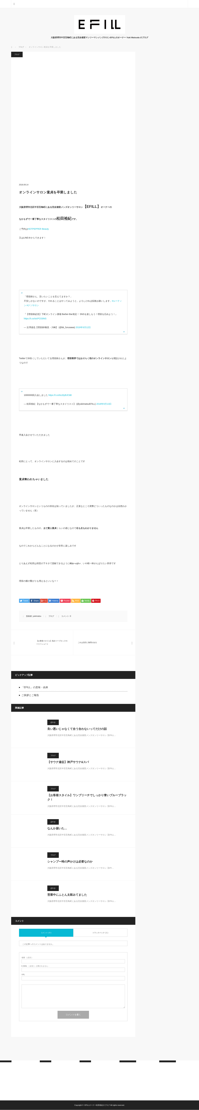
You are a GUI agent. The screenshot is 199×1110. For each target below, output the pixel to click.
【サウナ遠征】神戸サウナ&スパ (68, 762)
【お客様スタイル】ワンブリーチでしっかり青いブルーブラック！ (87, 798)
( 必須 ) (27, 958)
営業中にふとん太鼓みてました (67, 894)
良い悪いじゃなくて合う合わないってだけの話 (77, 729)
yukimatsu (37, 616)
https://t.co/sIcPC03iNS (35, 318)
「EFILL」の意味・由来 (34, 687)
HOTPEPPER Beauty (38, 229)
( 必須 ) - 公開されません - (35, 966)
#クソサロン (33, 305)
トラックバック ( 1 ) (100, 933)
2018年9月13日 (104, 404)
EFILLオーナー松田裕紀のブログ (97, 1105)
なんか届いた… (57, 828)
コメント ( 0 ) (46, 933)
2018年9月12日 (83, 327)
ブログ (16, 54)
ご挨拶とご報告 (30, 695)
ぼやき (53, 722)
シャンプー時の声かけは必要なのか (70, 861)
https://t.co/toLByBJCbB (60, 395)
